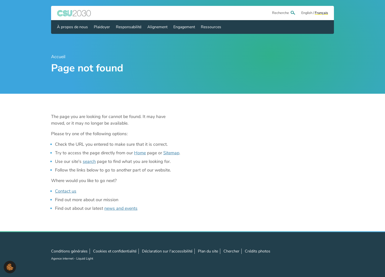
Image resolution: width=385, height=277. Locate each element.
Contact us (65, 191)
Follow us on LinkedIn (314, 254)
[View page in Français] (321, 13)
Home (140, 153)
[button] (10, 266)
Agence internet (62, 258)
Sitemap (171, 153)
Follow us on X (303, 254)
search (89, 161)
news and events (121, 208)
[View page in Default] (306, 13)
